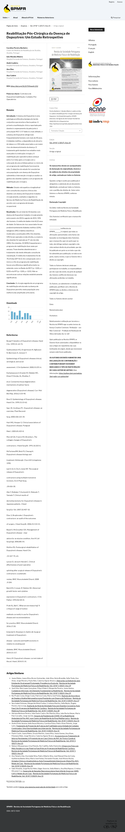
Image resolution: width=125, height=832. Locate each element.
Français (91, 48)
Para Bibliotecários (95, 88)
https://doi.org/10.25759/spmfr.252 (24, 86)
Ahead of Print (27, 17)
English (91, 52)
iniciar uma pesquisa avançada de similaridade (37, 787)
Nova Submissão (96, 30)
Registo (111, 2)
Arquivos (24, 26)
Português (92, 45)
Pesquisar (116, 17)
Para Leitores (93, 81)
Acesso (119, 2)
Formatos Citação (57, 131)
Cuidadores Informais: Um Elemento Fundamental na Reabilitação (37, 691)
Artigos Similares (15, 673)
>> (24, 781)
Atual (15, 17)
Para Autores (93, 85)
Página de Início (12, 26)
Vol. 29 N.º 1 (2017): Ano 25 (40, 26)
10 (20, 781)
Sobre (5, 17)
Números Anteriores (45, 17)
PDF (55, 99)
